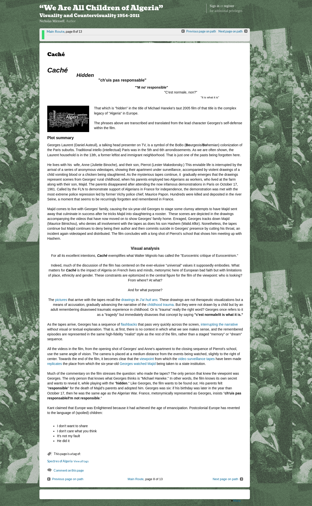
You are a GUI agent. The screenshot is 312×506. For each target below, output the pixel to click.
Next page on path (230, 31)
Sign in (214, 6)
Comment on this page (69, 470)
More (237, 501)
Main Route (56, 31)
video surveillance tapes (196, 359)
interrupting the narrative (219, 324)
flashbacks (129, 324)
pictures (61, 300)
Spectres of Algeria (60, 461)
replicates (54, 364)
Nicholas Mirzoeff (52, 21)
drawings (128, 300)
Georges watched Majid (138, 364)
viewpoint (147, 359)
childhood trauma (160, 305)
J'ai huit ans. (149, 300)
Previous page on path (201, 31)
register (229, 6)
